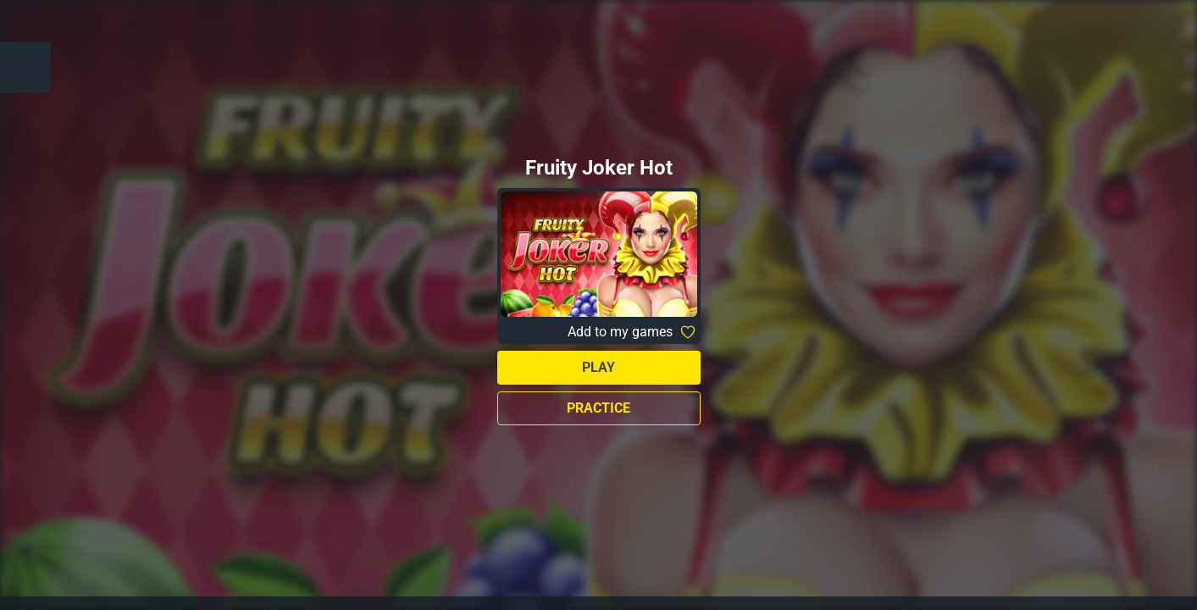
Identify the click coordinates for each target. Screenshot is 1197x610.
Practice (598, 408)
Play (598, 367)
